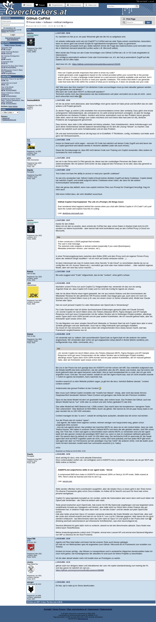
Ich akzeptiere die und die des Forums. (11, 29)
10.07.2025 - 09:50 (62, 33)
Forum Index (35, 22)
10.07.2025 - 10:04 (62, 100)
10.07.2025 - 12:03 (62, 170)
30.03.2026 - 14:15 (62, 562)
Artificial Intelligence (63, 22)
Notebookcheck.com (9, 120)
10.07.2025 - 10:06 (62, 140)
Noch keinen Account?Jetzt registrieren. (12, 38)
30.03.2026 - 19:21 (62, 582)
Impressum (93, 609)
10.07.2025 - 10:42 (62, 158)
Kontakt (47, 609)
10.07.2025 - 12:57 (62, 220)
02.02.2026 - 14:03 (62, 538)
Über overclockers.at (77, 609)
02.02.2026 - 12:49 (62, 334)
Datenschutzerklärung (8, 30)
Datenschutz (106, 609)
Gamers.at (5, 118)
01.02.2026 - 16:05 (62, 283)
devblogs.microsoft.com (73, 213)
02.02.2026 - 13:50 (62, 454)
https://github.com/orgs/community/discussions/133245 (96, 64)
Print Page (130, 19)
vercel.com (67, 481)
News (10, 106)
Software (47, 22)
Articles (15, 106)
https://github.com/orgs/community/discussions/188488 (80, 570)
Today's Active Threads (12, 45)
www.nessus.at (83, 619)
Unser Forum (59, 609)
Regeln (3, 31)
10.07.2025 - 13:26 (62, 271)
